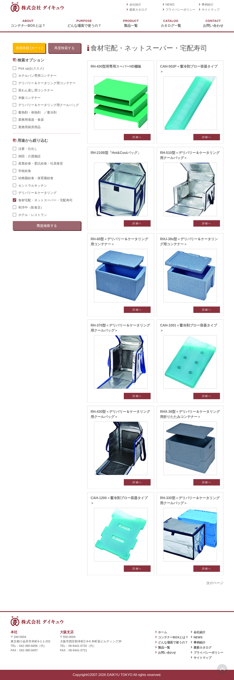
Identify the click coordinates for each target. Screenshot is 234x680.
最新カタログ (138, 9)
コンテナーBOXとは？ (173, 637)
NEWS (170, 4)
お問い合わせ (213, 23)
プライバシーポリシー (180, 9)
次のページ (214, 583)
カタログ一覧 (171, 23)
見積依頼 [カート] (29, 48)
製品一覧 (131, 23)
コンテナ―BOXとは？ (28, 23)
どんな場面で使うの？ (84, 23)
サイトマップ (211, 9)
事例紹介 (208, 4)
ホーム (162, 632)
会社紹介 (135, 4)
